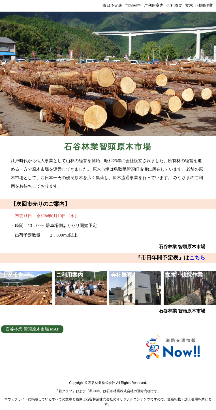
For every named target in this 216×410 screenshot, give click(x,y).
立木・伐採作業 (199, 5)
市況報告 (133, 5)
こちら (197, 258)
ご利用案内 (154, 5)
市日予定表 (112, 5)
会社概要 (174, 5)
